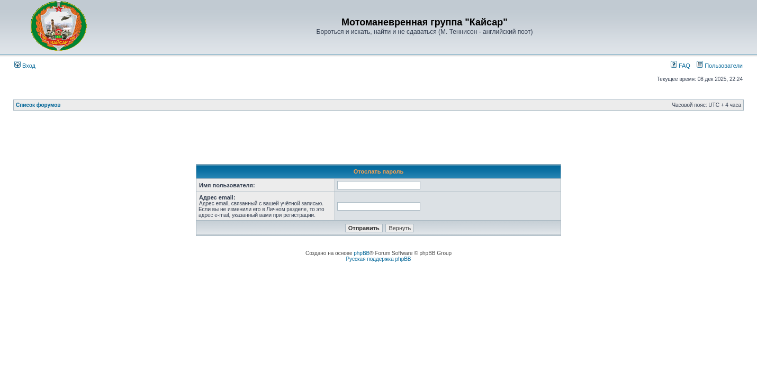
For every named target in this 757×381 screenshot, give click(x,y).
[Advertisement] (378, 140)
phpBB (362, 253)
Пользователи (720, 65)
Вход (24, 65)
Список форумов (38, 105)
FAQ (680, 65)
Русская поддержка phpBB (378, 259)
